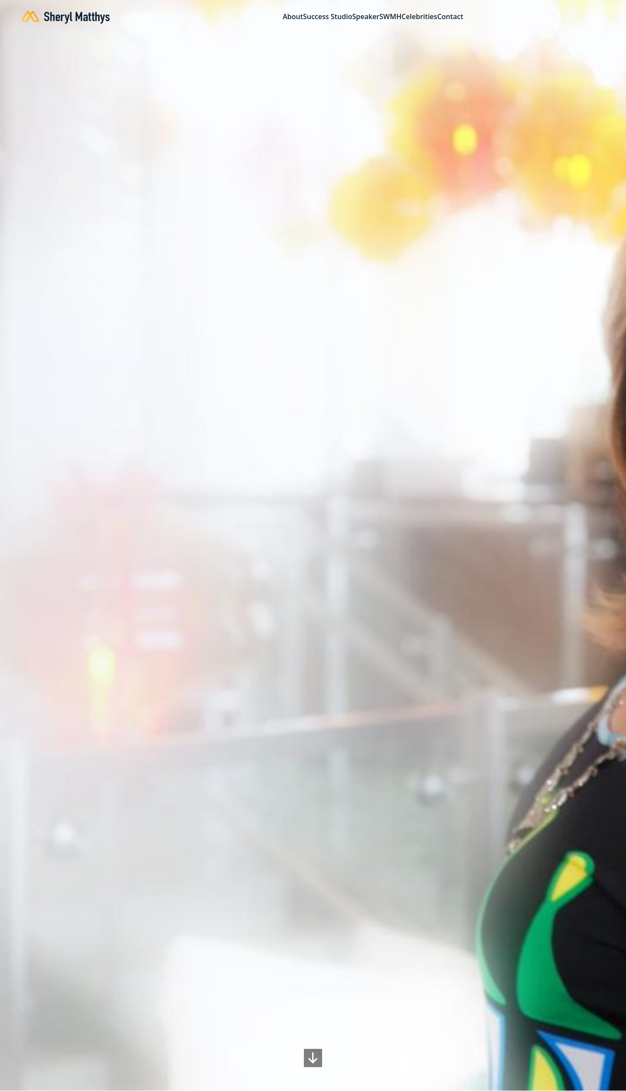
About (293, 16)
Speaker (366, 16)
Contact (450, 16)
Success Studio (327, 16)
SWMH (391, 16)
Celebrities (419, 16)
